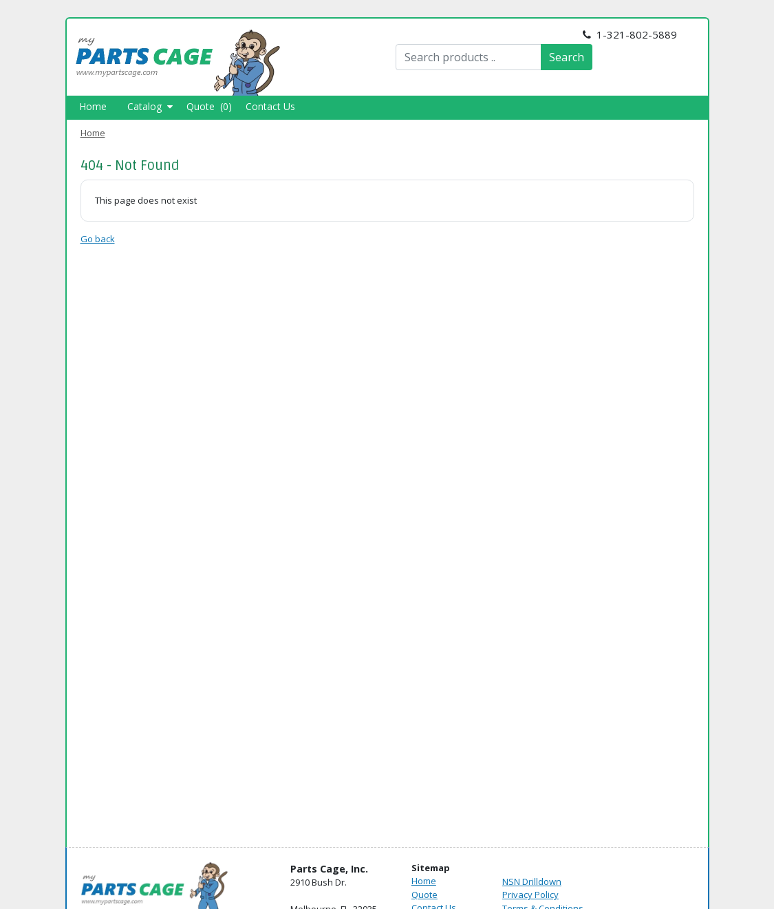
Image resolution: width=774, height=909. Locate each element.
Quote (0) (209, 106)
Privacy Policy (530, 894)
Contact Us (270, 106)
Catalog (150, 106)
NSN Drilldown (531, 881)
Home (93, 106)
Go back (97, 239)
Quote (424, 894)
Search (566, 57)
